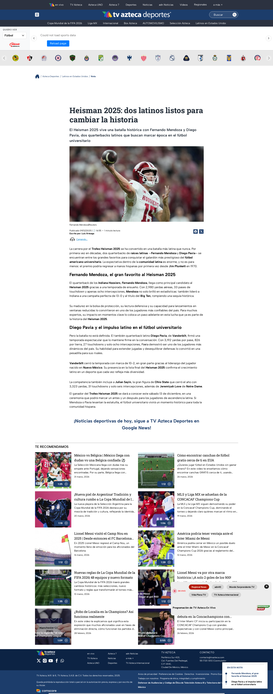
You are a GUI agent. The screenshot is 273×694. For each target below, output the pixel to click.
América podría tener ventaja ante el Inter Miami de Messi (205, 536)
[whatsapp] (62, 661)
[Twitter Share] (201, 231)
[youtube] (50, 662)
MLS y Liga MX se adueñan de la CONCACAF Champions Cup (202, 496)
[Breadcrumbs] (38, 76)
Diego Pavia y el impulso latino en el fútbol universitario (246, 683)
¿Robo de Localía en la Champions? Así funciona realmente (104, 614)
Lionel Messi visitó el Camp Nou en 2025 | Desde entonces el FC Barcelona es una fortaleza (103, 536)
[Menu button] (49, 14)
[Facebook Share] (195, 231)
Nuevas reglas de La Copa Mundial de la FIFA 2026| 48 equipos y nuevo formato (104, 575)
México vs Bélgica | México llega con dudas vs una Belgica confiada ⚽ (102, 457)
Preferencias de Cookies (171, 674)
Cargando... (82, 239)
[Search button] (235, 15)
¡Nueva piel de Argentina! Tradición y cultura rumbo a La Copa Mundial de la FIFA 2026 (104, 496)
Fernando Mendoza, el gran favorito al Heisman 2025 (245, 674)
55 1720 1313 (206, 660)
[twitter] (38, 662)
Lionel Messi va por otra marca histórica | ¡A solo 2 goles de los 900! (204, 575)
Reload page (58, 43)
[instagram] (44, 662)
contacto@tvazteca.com (212, 657)
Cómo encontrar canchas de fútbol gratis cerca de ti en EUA (203, 457)
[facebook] (56, 662)
